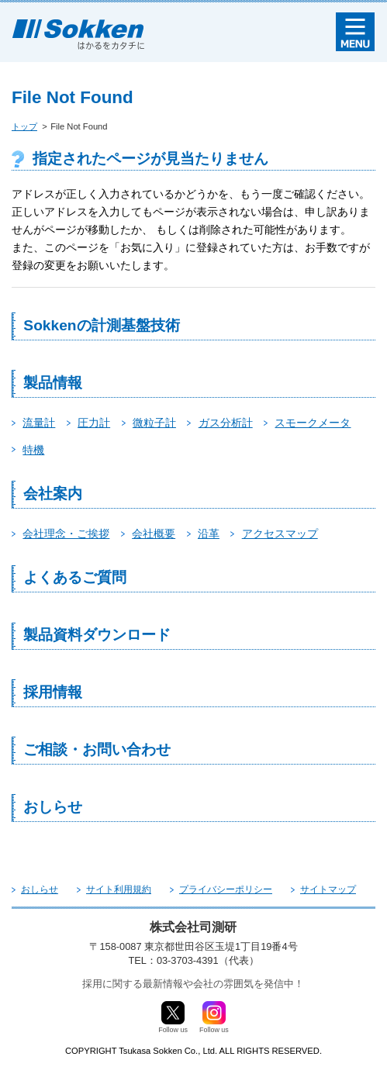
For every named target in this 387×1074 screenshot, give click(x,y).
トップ (24, 126)
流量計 (38, 422)
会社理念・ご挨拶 (65, 533)
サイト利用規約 (118, 889)
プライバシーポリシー (225, 889)
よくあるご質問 (74, 577)
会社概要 (153, 533)
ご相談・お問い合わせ (97, 749)
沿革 (208, 533)
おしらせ (52, 807)
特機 (33, 450)
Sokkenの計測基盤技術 (101, 325)
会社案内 (52, 493)
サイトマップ (328, 889)
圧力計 (94, 422)
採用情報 (52, 692)
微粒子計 (154, 422)
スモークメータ (313, 422)
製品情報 (52, 383)
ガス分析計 (226, 422)
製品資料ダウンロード (97, 635)
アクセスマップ (280, 533)
